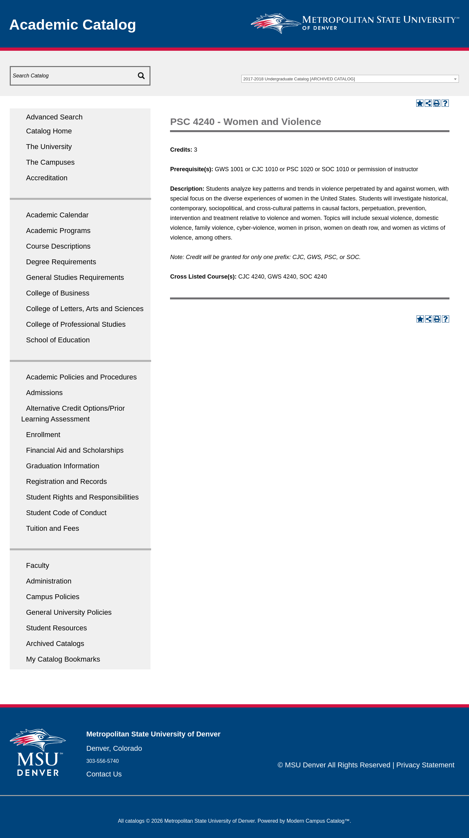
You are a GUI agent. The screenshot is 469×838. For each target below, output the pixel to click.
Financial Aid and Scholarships (75, 450)
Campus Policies (52, 597)
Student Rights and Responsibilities (82, 497)
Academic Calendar (57, 215)
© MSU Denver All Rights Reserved (334, 765)
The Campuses (50, 162)
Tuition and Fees (52, 528)
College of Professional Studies (76, 324)
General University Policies (69, 612)
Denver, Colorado (114, 748)
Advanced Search (54, 117)
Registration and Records (66, 481)
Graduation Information (62, 466)
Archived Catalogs (55, 643)
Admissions (44, 393)
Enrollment (43, 435)
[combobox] (350, 79)
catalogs (135, 821)
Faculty (37, 565)
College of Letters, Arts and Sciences (85, 309)
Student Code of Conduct (66, 513)
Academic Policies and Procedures (81, 377)
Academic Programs (58, 231)
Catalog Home (49, 131)
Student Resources (56, 628)
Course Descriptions (58, 246)
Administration (48, 581)
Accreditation (46, 178)
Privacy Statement (425, 765)
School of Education (58, 340)
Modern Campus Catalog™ (318, 821)
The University (49, 147)
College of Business (57, 293)
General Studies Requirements (75, 277)
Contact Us (104, 774)
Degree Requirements (61, 262)
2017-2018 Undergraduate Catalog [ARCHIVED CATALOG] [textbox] (299, 78)
